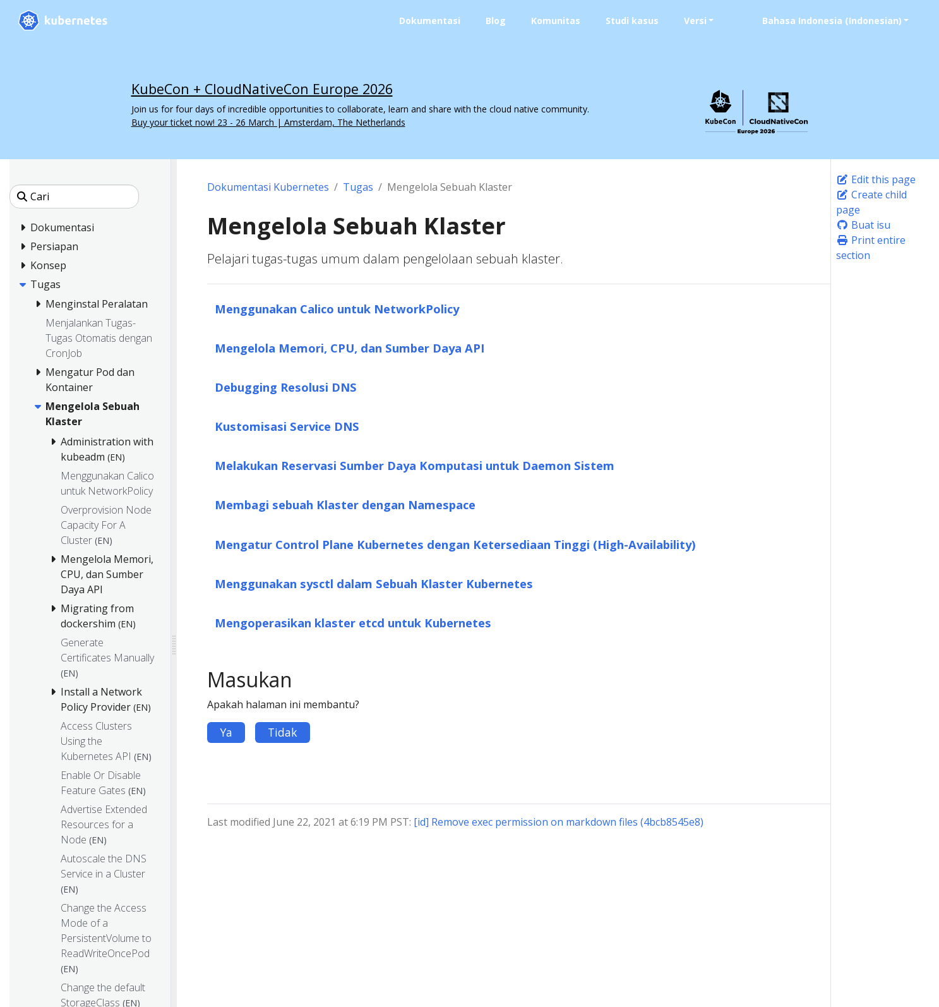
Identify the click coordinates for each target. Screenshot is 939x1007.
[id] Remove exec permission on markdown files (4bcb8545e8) (558, 822)
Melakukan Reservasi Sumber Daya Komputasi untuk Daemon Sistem (414, 465)
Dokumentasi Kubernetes (268, 187)
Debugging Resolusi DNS (286, 387)
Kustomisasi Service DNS (287, 426)
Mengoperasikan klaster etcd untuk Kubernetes (353, 622)
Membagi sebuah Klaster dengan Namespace (345, 504)
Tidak (282, 732)
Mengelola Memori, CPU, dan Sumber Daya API (349, 348)
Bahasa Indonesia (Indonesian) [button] (831, 21)
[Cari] (74, 196)
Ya (226, 732)
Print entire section (871, 247)
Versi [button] (694, 21)
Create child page (871, 202)
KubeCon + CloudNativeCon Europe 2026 (262, 89)
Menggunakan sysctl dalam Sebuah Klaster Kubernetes (374, 583)
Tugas (358, 187)
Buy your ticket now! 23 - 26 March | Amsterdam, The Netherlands (268, 122)
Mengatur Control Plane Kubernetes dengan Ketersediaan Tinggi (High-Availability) (455, 544)
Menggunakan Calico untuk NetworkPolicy (337, 309)
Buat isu (863, 225)
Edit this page (876, 179)
